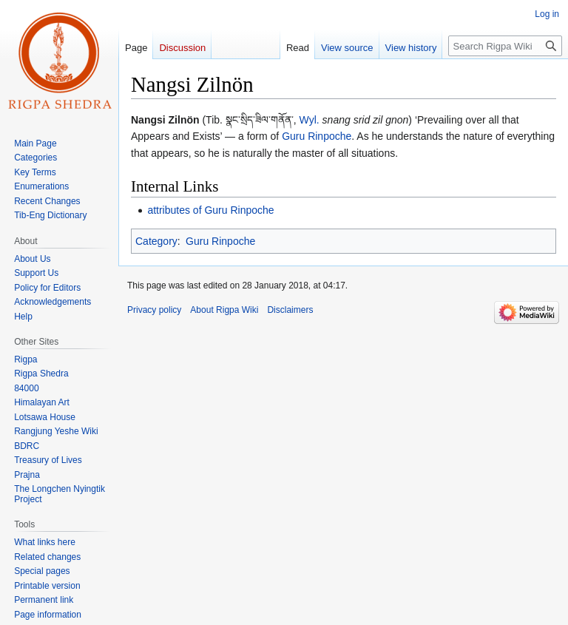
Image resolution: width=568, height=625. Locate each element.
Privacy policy (154, 310)
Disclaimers (290, 310)
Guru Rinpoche (316, 136)
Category (156, 241)
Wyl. (310, 120)
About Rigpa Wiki (224, 310)
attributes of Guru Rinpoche (210, 210)
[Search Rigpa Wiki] (505, 46)
